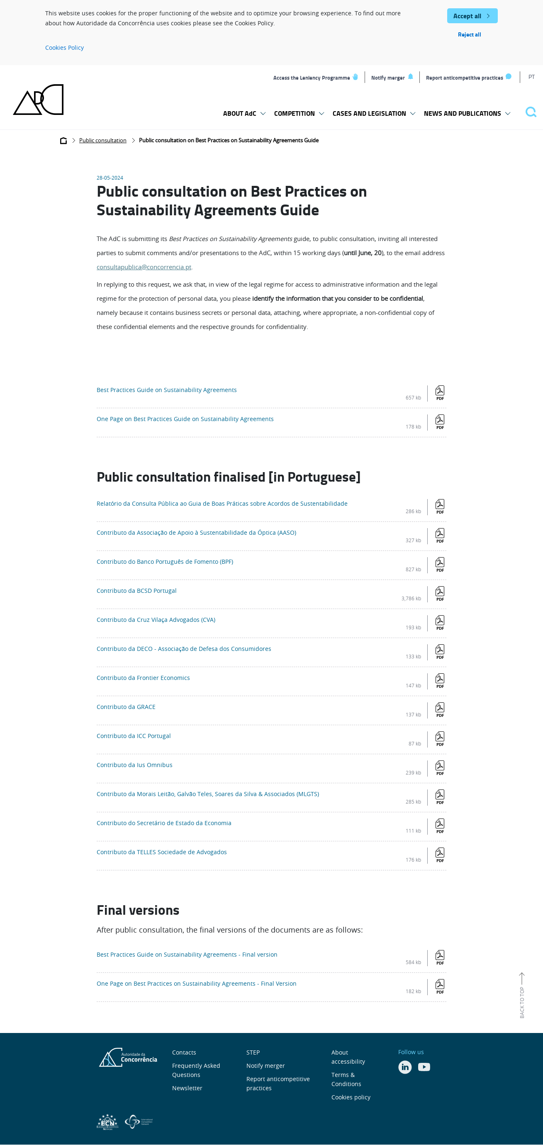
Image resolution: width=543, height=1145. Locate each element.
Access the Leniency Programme (311, 77)
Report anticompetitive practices (464, 77)
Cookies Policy (64, 47)
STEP (253, 1052)
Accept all (467, 15)
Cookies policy (350, 1097)
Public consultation (103, 140)
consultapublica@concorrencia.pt (144, 267)
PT (531, 76)
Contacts (184, 1052)
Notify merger (388, 77)
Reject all (469, 34)
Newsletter (187, 1088)
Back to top (522, 1002)
